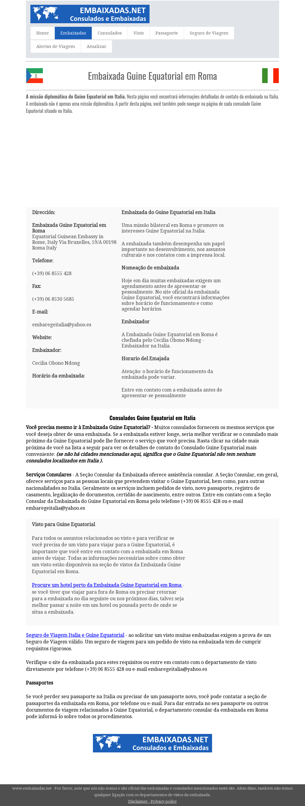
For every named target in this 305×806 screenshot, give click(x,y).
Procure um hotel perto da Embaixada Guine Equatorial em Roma (107, 585)
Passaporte (166, 33)
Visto (138, 33)
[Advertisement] (152, 158)
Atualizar (96, 46)
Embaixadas (73, 33)
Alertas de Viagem (55, 46)
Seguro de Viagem (209, 33)
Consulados (110, 33)
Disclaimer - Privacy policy (152, 801)
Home (42, 33)
